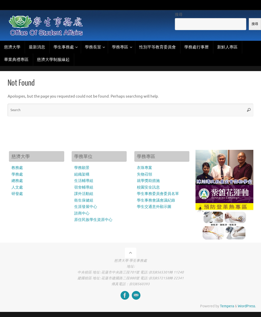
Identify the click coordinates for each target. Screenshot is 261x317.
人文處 (17, 187)
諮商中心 (81, 213)
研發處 (17, 193)
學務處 (17, 174)
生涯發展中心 (85, 206)
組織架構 (81, 174)
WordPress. (247, 306)
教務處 (17, 167)
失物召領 (144, 174)
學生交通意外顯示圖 (154, 206)
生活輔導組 (83, 180)
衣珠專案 (144, 167)
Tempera (227, 306)
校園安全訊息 (148, 187)
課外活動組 (83, 193)
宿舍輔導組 (83, 187)
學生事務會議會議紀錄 (156, 200)
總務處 (17, 180)
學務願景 (81, 167)
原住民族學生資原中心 (93, 219)
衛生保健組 (83, 200)
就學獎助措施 (148, 180)
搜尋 (178, 14)
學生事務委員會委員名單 (158, 193)
